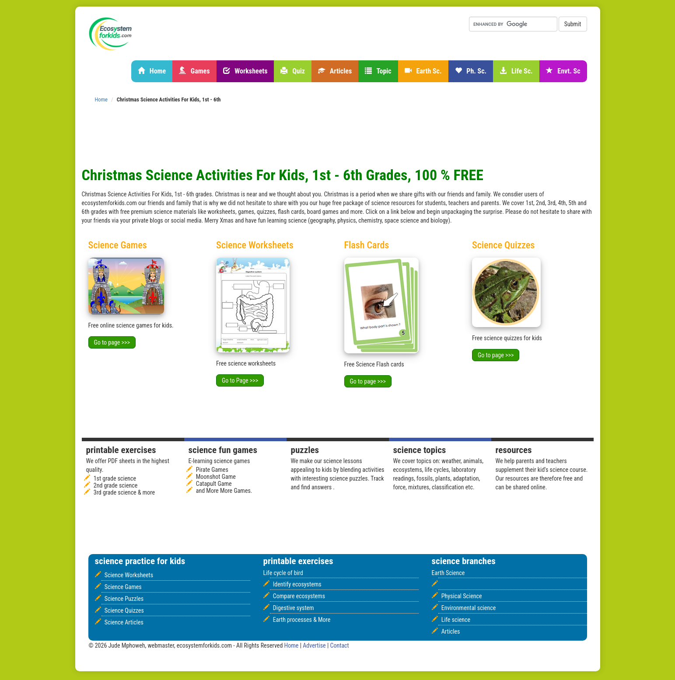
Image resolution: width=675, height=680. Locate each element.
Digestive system (293, 607)
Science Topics (419, 450)
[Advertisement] (241, 111)
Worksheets (245, 71)
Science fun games (223, 450)
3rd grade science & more (124, 492)
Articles (335, 71)
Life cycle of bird (283, 572)
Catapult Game (214, 483)
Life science (455, 619)
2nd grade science (116, 485)
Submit (572, 24)
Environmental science (468, 607)
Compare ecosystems (299, 596)
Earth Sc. (423, 71)
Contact (339, 645)
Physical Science (461, 596)
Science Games (123, 586)
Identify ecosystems (297, 584)
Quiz (292, 71)
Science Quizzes (124, 610)
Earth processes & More (302, 619)
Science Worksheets (129, 575)
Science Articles (124, 622)
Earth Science (448, 572)
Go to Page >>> (240, 380)
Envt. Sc (563, 71)
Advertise (315, 645)
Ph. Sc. (471, 71)
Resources (514, 450)
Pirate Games (212, 469)
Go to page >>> (112, 342)
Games (194, 71)
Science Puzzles (124, 598)
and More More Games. (224, 490)
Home (152, 71)
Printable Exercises (121, 450)
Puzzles (305, 450)
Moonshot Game (216, 476)
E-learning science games (219, 460)
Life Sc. (516, 71)
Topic (378, 71)
